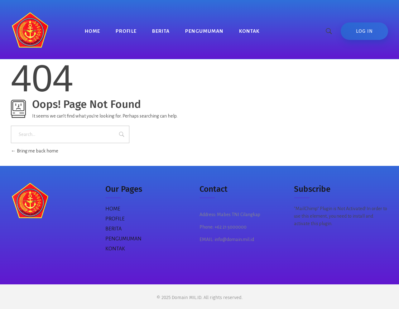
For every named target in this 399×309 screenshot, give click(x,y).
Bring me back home (34, 150)
